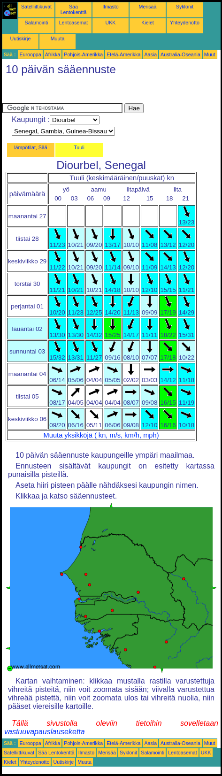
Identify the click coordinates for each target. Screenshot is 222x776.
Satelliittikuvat (36, 6)
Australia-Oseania (180, 54)
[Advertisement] (77, 91)
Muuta (58, 38)
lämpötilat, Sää (30, 147)
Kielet (147, 22)
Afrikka (53, 54)
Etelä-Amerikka (123, 54)
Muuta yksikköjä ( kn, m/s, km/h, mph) (101, 435)
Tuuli (79, 147)
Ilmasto (110, 6)
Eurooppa (30, 54)
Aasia (150, 54)
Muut (209, 54)
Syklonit (184, 6)
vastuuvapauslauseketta (44, 732)
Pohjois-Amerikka (83, 54)
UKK (111, 22)
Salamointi (36, 22)
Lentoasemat (73, 22)
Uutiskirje (20, 38)
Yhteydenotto (184, 22)
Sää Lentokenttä (74, 9)
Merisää (148, 6)
